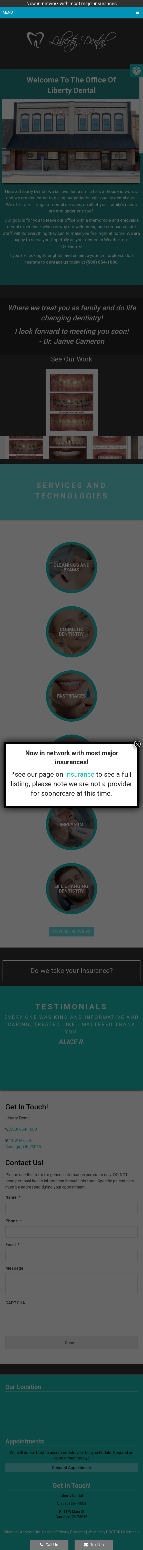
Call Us (49, 1544)
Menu (8, 12)
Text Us (94, 1544)
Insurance (79, 774)
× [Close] (137, 744)
